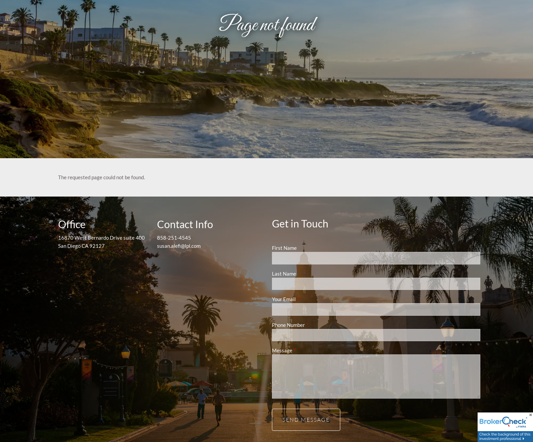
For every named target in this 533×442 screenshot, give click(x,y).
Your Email (307, 299)
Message (306, 350)
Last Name (284, 274)
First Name (284, 248)
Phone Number (312, 325)
